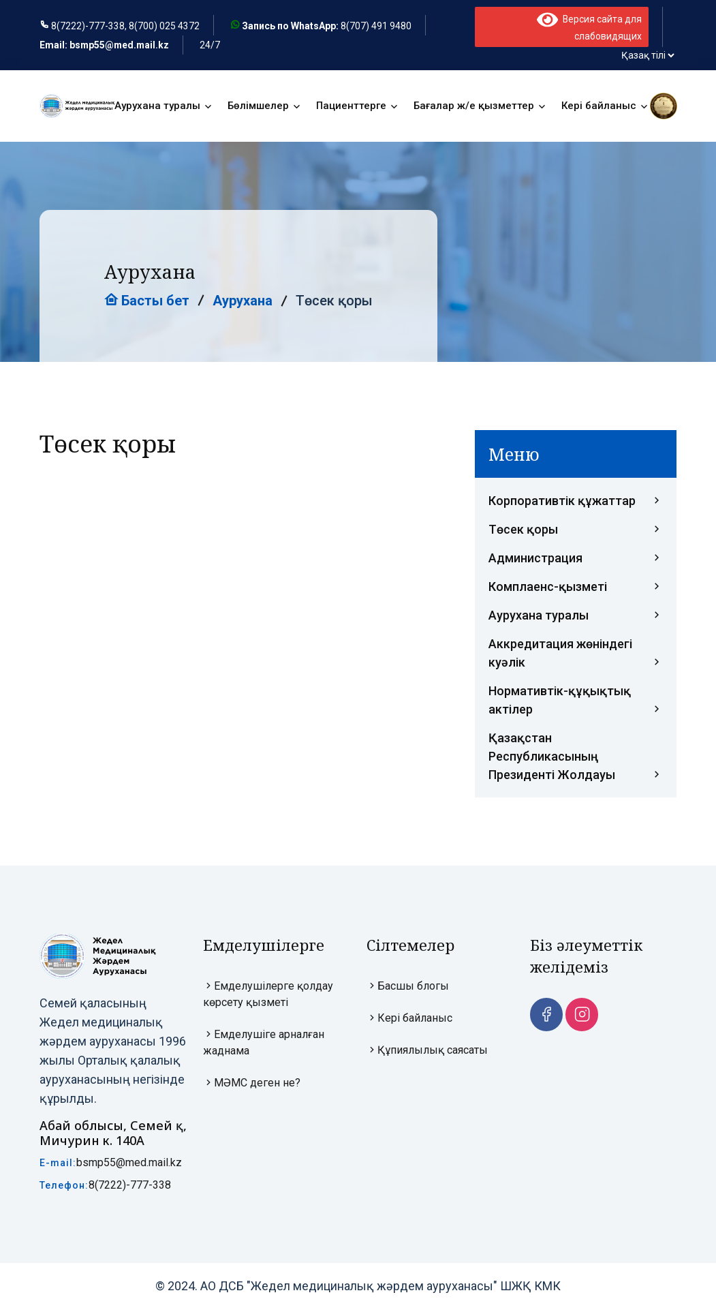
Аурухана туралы (157, 106)
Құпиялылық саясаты (427, 1050)
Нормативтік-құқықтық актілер (575, 701)
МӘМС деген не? (251, 1083)
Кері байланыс (598, 106)
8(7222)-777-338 (130, 1185)
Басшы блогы (408, 986)
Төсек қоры (575, 530)
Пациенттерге (351, 106)
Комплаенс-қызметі (575, 587)
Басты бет (146, 301)
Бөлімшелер (258, 106)
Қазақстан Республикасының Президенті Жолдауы (575, 758)
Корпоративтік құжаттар (575, 501)
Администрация (575, 558)
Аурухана (243, 301)
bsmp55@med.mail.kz (129, 1163)
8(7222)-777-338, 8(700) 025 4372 (125, 26)
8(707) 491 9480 (376, 26)
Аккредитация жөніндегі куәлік (575, 654)
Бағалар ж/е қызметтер (474, 106)
